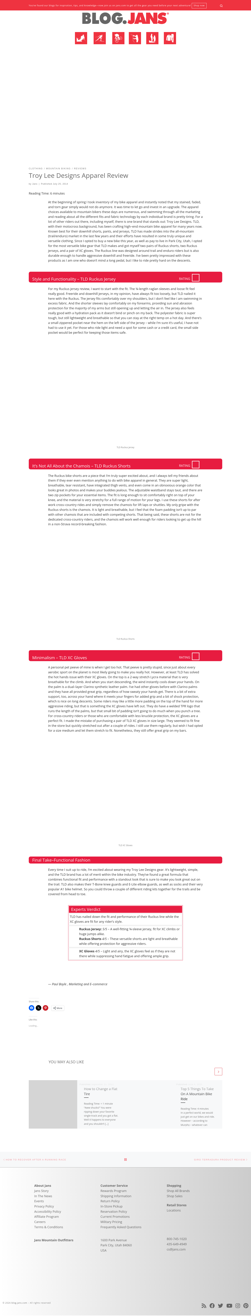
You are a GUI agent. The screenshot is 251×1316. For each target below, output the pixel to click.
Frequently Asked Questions (121, 1227)
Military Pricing (111, 1222)
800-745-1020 (177, 1239)
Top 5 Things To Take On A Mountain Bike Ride (197, 1094)
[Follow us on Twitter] (220, 1306)
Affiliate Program (46, 1217)
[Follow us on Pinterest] (245, 1306)
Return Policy (110, 1201)
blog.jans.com (19, 1303)
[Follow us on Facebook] (212, 1306)
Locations (174, 1211)
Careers (40, 1222)
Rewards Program (114, 1191)
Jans (34, 184)
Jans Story (41, 1191)
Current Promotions (115, 1217)
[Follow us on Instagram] (237, 1306)
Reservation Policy (114, 1212)
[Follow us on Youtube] (229, 1306)
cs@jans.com (176, 1250)
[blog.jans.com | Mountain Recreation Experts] (125, 20)
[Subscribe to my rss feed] (204, 1306)
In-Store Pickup (112, 1207)
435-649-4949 (177, 1245)
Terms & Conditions (48, 1227)
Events (39, 1201)
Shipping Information (116, 1196)
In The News (43, 1196)
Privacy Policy (44, 1207)
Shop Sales (175, 1196)
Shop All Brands (178, 1191)
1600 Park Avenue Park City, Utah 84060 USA (116, 1245)
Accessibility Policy (47, 1212)
